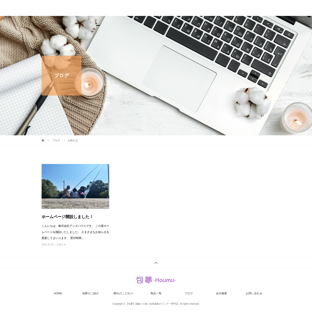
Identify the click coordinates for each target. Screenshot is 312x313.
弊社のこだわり (168, 8)
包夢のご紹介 (139, 8)
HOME (116, 8)
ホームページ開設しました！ (67, 217)
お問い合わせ (262, 8)
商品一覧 (195, 8)
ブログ (216, 8)
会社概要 (237, 8)
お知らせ (61, 244)
